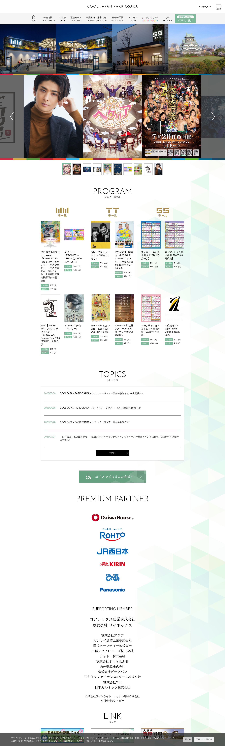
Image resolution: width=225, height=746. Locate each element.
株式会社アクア (112, 588)
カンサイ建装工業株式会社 (112, 593)
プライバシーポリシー (89, 741)
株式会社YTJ (112, 635)
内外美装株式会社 (112, 619)
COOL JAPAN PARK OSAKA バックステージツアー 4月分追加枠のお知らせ (100, 361)
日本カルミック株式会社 (112, 640)
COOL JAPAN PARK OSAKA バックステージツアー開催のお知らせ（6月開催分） (102, 346)
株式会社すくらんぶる (112, 614)
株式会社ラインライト (98, 649)
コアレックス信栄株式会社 (112, 572)
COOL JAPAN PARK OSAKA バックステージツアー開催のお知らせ (94, 375)
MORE (112, 406)
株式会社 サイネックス (112, 578)
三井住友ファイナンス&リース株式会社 (112, 630)
